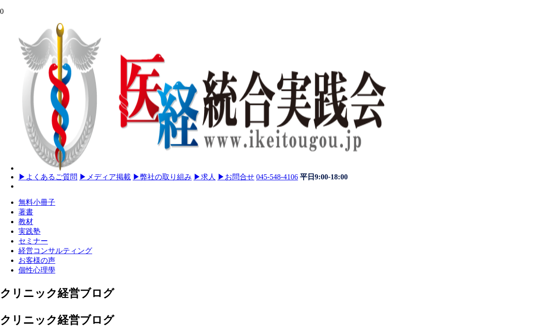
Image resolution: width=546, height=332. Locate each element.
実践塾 (29, 231)
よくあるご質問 (47, 177)
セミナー (33, 241)
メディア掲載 (105, 177)
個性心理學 (36, 270)
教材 (25, 221)
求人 (205, 177)
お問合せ (235, 177)
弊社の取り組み (162, 177)
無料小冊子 (36, 202)
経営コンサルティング (55, 251)
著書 (25, 212)
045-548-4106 (277, 177)
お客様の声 (36, 260)
